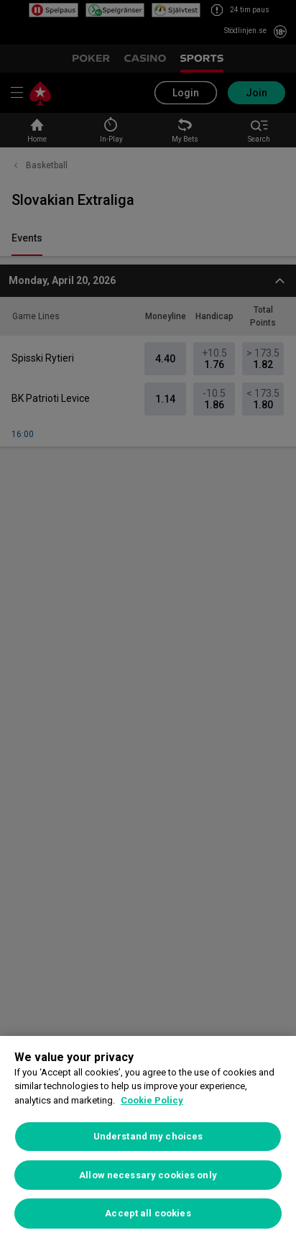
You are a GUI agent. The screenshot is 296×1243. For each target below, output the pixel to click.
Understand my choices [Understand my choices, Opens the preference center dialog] (148, 1136)
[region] (148, 1139)
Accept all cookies (147, 1213)
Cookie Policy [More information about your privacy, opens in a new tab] (152, 1100)
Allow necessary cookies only (148, 1175)
